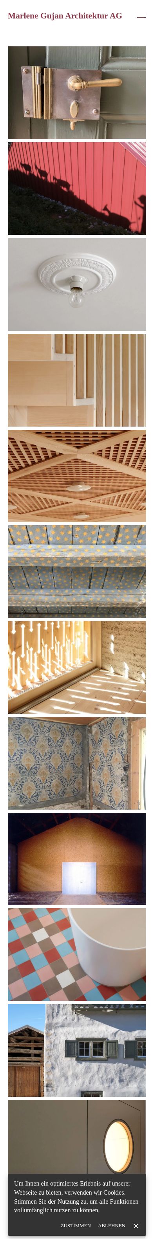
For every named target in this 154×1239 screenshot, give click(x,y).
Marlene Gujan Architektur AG (65, 15)
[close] (135, 1226)
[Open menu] (141, 15)
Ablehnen (111, 1226)
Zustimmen (76, 1226)
